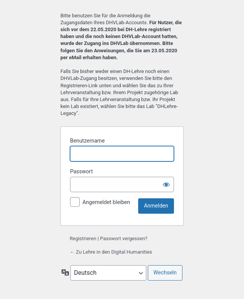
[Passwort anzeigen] (166, 184)
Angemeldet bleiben (106, 202)
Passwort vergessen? (123, 238)
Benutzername (87, 141)
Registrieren (83, 238)
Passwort (81, 171)
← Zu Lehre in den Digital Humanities (111, 252)
